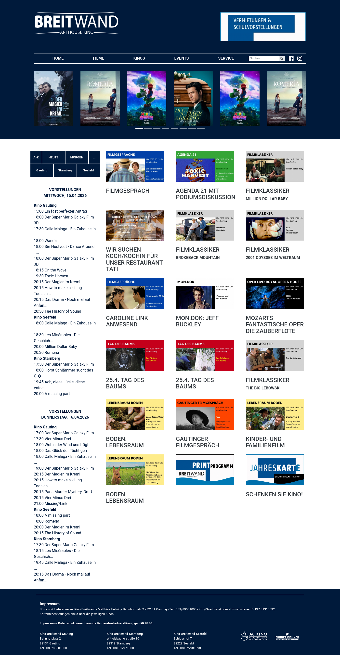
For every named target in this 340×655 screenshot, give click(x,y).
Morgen (76, 157)
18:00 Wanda (45, 240)
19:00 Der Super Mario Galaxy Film (64, 468)
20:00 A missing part (52, 393)
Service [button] (233, 58)
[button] (38, 98)
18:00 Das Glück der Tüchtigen (60, 450)
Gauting (41, 170)
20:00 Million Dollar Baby (55, 346)
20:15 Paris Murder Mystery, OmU (63, 491)
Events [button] (189, 58)
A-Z (36, 157)
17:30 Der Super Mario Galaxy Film (64, 364)
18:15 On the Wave (50, 270)
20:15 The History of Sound (57, 533)
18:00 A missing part (52, 515)
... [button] (94, 157)
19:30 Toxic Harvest (51, 276)
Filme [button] (106, 58)
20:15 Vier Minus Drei (52, 497)
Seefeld (88, 170)
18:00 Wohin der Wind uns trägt (61, 444)
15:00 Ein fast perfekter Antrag (60, 211)
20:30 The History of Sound (57, 311)
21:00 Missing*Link (50, 503)
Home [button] (65, 58)
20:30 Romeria (46, 352)
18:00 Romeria (46, 521)
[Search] (263, 58)
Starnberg (65, 170)
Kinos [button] (146, 58)
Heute (53, 157)
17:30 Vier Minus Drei (52, 439)
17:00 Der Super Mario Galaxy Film (64, 433)
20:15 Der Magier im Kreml (57, 282)
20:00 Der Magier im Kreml (57, 527)
